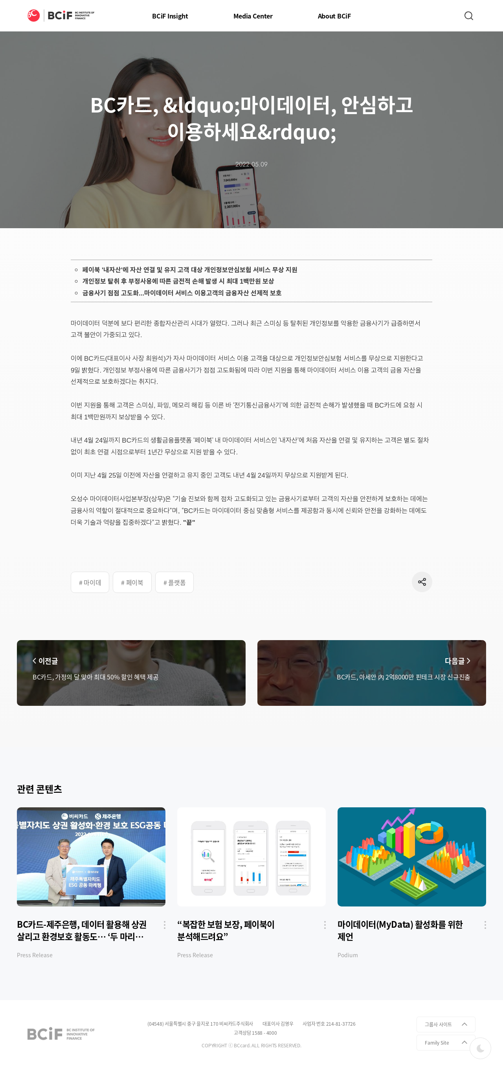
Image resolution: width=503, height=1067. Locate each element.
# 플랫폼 (174, 582)
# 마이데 (90, 582)
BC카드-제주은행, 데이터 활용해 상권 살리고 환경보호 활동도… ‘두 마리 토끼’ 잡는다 (82, 930)
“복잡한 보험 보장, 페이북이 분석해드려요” (226, 930)
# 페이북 (132, 582)
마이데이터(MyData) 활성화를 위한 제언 (400, 930)
